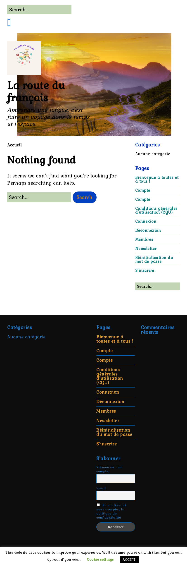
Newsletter (146, 248)
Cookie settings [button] (100, 559)
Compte (142, 190)
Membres (144, 239)
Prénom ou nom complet (109, 469)
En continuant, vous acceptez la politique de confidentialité (111, 511)
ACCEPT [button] (129, 559)
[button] (85, 197)
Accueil (14, 145)
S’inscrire (144, 270)
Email (101, 488)
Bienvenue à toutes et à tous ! (157, 179)
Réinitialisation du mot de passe (154, 259)
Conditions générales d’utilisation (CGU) (156, 210)
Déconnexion (148, 230)
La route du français (36, 91)
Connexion (145, 221)
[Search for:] (39, 9)
